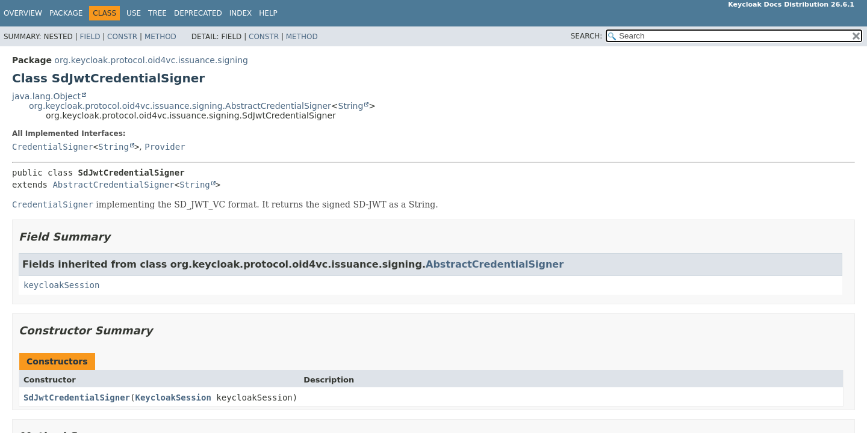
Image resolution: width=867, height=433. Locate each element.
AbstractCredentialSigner (113, 184)
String (351, 106)
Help (268, 13)
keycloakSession (61, 285)
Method (160, 36)
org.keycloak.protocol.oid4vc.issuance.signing (151, 60)
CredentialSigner (52, 147)
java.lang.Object (46, 96)
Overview (23, 13)
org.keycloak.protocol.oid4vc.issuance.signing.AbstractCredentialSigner (180, 106)
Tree (157, 13)
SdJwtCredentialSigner (76, 397)
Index (240, 13)
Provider (164, 147)
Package (65, 13)
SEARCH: (587, 36)
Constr (122, 36)
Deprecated (198, 13)
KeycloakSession (173, 397)
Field (89, 36)
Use (133, 13)
